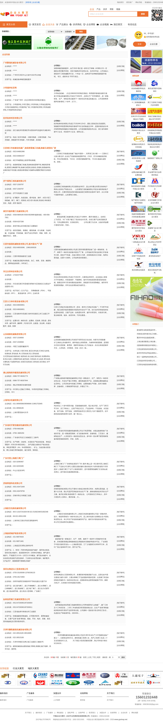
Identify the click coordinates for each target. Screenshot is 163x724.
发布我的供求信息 (152, 37)
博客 (112, 9)
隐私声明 (71, 713)
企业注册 (154, 44)
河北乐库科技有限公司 (12, 271)
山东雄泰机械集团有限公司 (14, 334)
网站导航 (138, 2)
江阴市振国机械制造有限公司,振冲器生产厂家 (22, 244)
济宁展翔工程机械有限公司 (14, 181)
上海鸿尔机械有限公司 (12, 400)
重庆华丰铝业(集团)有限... (146, 338)
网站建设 (60, 713)
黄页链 (82, 700)
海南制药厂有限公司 (154, 158)
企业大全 (50, 24)
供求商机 (77, 24)
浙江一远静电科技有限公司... (147, 357)
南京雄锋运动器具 (138, 270)
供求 (105, 9)
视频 (118, 9)
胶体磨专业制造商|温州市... (147, 330)
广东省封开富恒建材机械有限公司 (17, 425)
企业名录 (124, 713)
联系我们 (92, 713)
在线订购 (120, 66)
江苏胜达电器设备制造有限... (147, 364)
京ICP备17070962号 (43, 719)
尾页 (98, 657)
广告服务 (30, 700)
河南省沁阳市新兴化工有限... (147, 334)
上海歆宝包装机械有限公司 (14, 508)
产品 (98, 9)
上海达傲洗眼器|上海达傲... (147, 341)
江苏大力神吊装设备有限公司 (15, 301)
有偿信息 (132, 24)
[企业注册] (36, 2)
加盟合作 (103, 713)
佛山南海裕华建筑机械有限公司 (16, 373)
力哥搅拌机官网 (10, 88)
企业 (92, 9)
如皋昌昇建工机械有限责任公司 (16, 599)
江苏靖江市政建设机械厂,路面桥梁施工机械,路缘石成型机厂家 (29, 148)
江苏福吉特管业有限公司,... (147, 361)
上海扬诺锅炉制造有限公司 (14, 533)
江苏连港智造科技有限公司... (147, 349)
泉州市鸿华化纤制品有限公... (147, 353)
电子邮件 (120, 151)
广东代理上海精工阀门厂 (13, 458)
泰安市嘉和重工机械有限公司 (15, 211)
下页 (94, 657)
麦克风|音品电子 (155, 256)
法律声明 (81, 713)
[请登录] (28, 2)
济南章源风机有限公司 (12, 483)
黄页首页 (36, 24)
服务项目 (3, 700)
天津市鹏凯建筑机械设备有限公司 (17, 629)
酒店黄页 (118, 24)
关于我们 (110, 700)
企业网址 (120, 156)
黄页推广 (129, 2)
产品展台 (63, 24)
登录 (139, 44)
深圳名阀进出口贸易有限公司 (15, 569)
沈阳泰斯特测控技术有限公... (147, 345)
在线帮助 (113, 713)
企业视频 (104, 24)
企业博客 (90, 24)
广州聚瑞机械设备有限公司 (14, 63)
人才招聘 (56, 700)
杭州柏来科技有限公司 (12, 118)
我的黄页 (120, 2)
